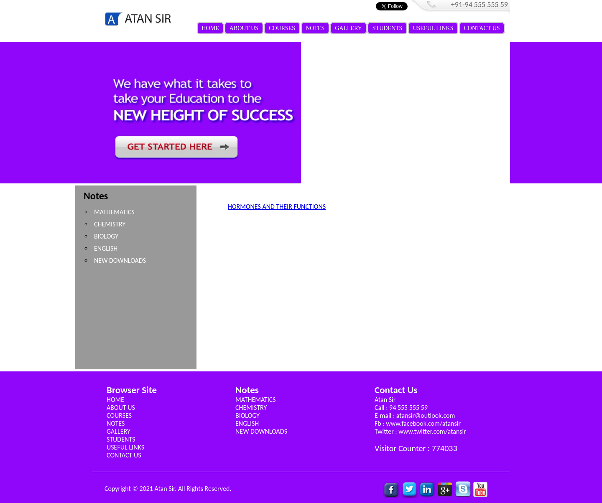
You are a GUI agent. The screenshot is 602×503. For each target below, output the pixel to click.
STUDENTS (387, 28)
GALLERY (348, 28)
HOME (210, 28)
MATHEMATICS (114, 212)
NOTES (315, 28)
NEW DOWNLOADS (120, 260)
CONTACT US (482, 28)
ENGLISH (105, 248)
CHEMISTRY (109, 224)
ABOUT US (244, 28)
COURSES (282, 28)
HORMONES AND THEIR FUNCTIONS (277, 207)
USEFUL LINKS (433, 28)
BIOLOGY (106, 236)
